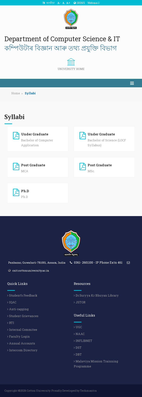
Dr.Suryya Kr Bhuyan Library (96, 295)
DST (78, 347)
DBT (78, 354)
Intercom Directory (22, 350)
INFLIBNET (83, 341)
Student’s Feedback (22, 295)
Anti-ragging (18, 309)
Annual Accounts (21, 343)
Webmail (93, 3)
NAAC (79, 334)
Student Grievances (22, 316)
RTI (10, 323)
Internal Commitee (22, 330)
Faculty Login (18, 336)
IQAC (11, 302)
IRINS (79, 3)
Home (15, 93)
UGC (78, 327)
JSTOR (79, 302)
